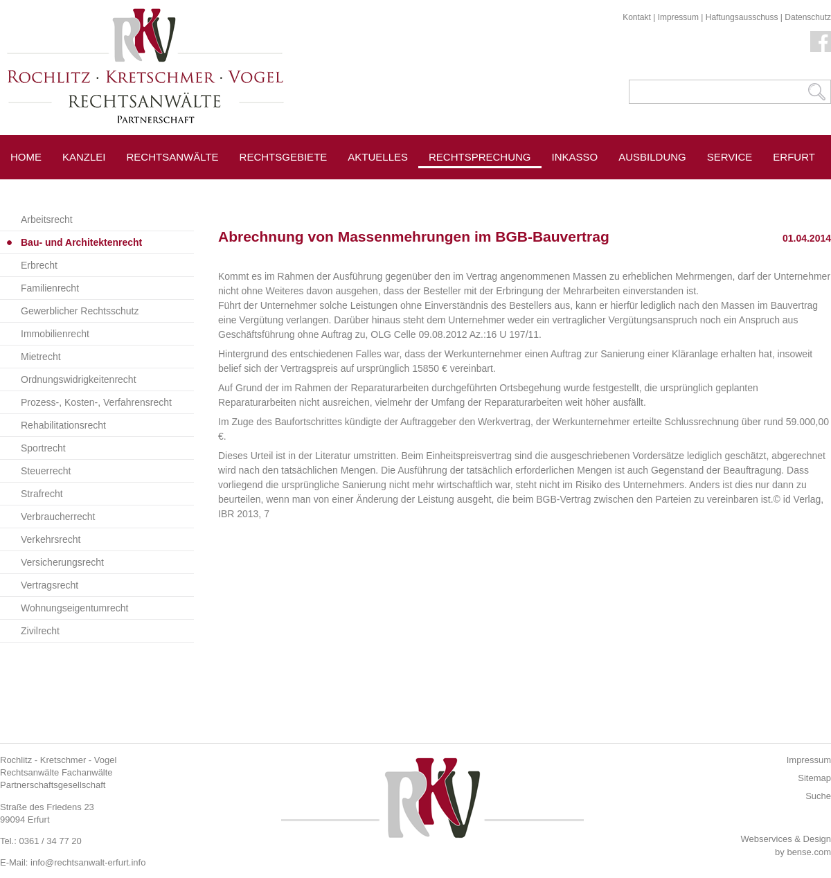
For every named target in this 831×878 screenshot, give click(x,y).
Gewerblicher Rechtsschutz (79, 310)
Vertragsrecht (49, 585)
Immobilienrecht (55, 333)
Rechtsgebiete (284, 157)
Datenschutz (808, 17)
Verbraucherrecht (58, 516)
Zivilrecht (40, 630)
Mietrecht (41, 356)
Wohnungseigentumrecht (74, 607)
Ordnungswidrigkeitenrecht (78, 379)
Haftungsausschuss (742, 17)
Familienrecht (50, 288)
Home (26, 157)
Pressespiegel (595, 188)
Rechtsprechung (480, 157)
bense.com (809, 852)
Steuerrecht (46, 470)
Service (730, 157)
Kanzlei (84, 157)
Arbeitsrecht (47, 219)
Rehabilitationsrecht (63, 425)
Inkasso (575, 157)
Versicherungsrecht (62, 562)
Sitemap (814, 778)
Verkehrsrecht (50, 539)
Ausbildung (652, 157)
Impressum (678, 17)
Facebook (820, 41)
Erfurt (794, 157)
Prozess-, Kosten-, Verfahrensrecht (96, 402)
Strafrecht (42, 493)
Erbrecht (39, 265)
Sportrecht (43, 448)
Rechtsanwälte (173, 157)
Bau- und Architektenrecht (81, 242)
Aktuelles (378, 157)
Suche (818, 796)
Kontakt (637, 17)
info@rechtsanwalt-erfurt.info (87, 862)
